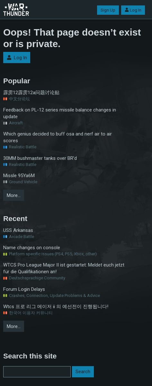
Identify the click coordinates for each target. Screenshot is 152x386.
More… (14, 195)
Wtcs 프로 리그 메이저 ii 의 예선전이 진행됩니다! (55, 306)
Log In (133, 10)
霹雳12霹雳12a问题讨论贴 (31, 92)
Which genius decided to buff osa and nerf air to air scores (57, 137)
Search (83, 371)
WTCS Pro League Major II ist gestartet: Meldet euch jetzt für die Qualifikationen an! (63, 268)
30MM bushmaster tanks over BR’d (40, 158)
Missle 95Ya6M (19, 175)
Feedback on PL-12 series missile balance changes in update (59, 113)
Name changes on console (31, 247)
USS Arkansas (18, 230)
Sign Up (108, 10)
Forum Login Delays (24, 289)
